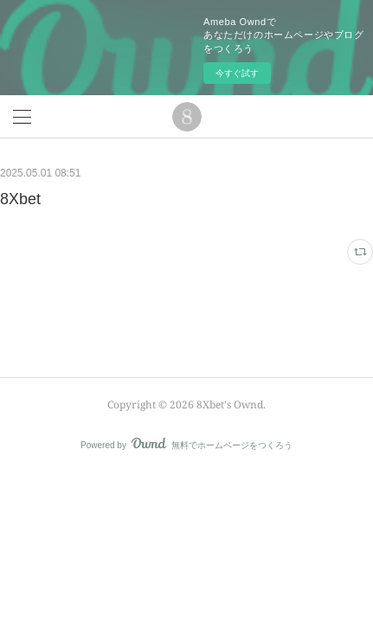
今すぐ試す (237, 73)
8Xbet (20, 199)
